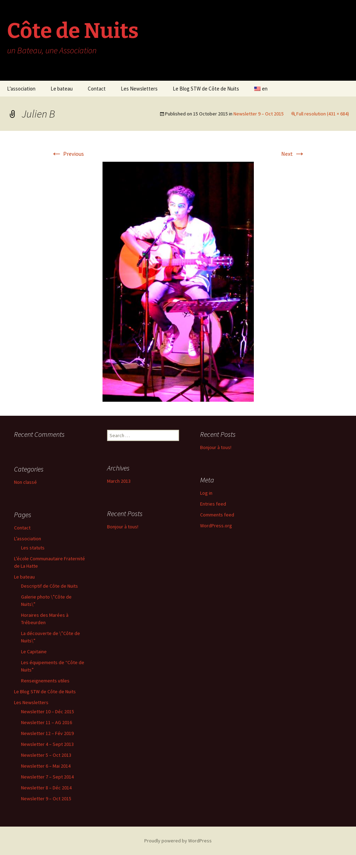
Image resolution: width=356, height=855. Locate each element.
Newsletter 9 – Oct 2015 (258, 114)
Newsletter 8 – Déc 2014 (46, 787)
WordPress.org (216, 525)
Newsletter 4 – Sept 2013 (47, 744)
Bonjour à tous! (215, 447)
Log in (206, 493)
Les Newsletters (139, 88)
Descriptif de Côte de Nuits (49, 586)
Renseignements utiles (45, 680)
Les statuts (33, 548)
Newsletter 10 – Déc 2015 (47, 711)
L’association (21, 88)
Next (293, 153)
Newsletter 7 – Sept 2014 (47, 777)
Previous (67, 153)
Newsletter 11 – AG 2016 (46, 722)
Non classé (25, 482)
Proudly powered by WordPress (178, 840)
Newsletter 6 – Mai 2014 (46, 766)
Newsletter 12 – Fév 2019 (47, 733)
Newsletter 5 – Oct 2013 (46, 755)
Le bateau (62, 88)
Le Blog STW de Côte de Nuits (206, 88)
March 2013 (119, 481)
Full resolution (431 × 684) (322, 114)
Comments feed (217, 515)
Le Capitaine (34, 651)
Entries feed (213, 504)
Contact (97, 88)
